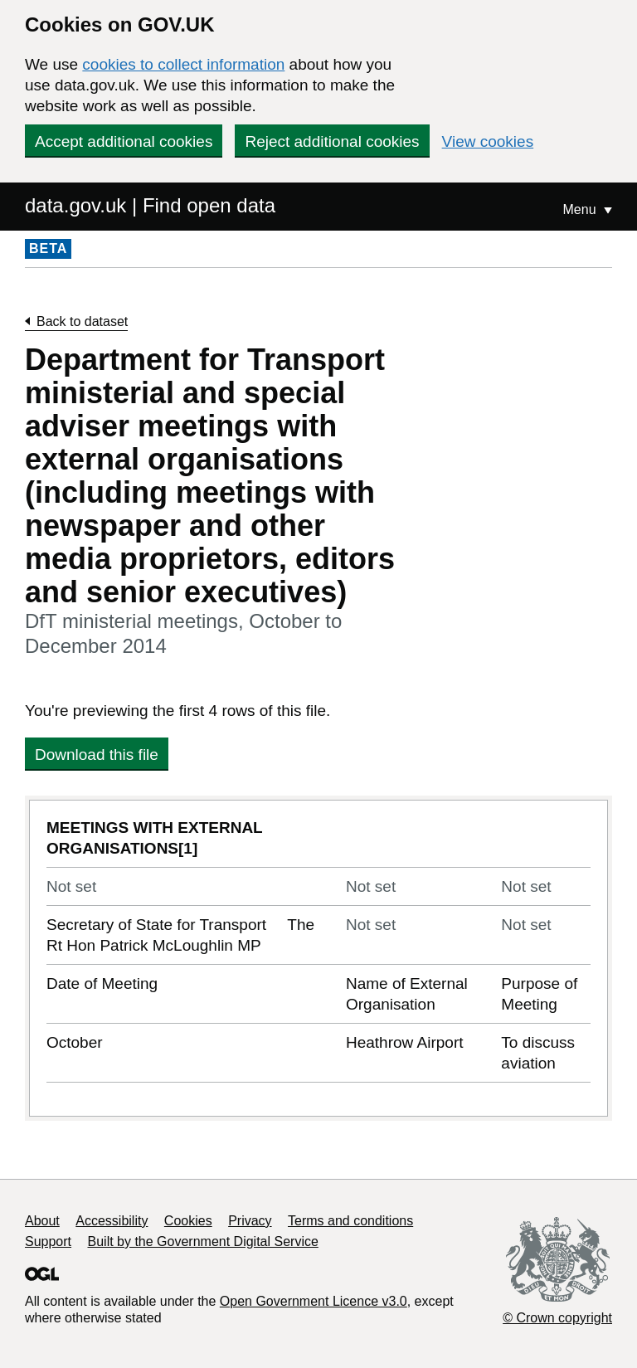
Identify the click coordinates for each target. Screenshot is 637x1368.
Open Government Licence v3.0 (313, 1301)
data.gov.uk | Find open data (150, 205)
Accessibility (111, 1221)
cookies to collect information (183, 64)
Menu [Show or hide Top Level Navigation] (581, 209)
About (42, 1221)
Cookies (188, 1221)
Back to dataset (82, 321)
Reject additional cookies (332, 141)
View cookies (488, 141)
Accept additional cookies (123, 141)
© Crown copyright (557, 1318)
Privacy (249, 1221)
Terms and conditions (350, 1221)
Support (48, 1241)
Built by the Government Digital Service (203, 1241)
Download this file (96, 754)
